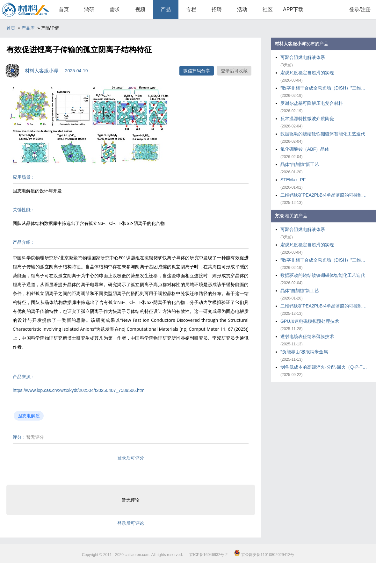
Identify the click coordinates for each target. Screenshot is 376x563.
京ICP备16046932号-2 (208, 554)
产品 (166, 9)
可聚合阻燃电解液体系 (302, 57)
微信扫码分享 (196, 70)
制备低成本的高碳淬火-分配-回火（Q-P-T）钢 (325, 367)
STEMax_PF (293, 179)
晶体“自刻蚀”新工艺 (299, 164)
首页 (64, 9)
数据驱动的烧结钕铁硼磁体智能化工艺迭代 (322, 133)
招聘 (217, 9)
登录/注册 (360, 9)
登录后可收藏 (234, 70)
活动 (242, 9)
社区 (268, 9)
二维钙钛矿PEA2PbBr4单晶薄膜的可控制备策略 (325, 195)
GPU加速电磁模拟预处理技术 (309, 321)
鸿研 (89, 9)
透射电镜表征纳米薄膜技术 (307, 336)
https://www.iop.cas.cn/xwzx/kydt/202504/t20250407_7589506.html (79, 390)
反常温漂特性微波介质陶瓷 (307, 118)
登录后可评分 (130, 457)
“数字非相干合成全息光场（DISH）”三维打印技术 (325, 87)
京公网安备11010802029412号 (264, 554)
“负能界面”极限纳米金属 (304, 351)
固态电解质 (29, 415)
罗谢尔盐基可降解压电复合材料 (311, 103)
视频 (140, 9)
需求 (115, 9)
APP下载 (293, 9)
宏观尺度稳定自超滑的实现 (307, 72)
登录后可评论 (130, 523)
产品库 (28, 28)
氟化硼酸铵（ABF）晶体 (304, 149)
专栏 (191, 9)
